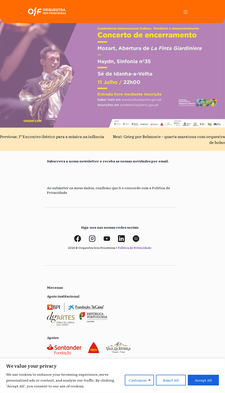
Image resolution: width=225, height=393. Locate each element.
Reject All (171, 380)
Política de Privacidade (134, 247)
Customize (138, 380)
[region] (112, 376)
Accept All (203, 380)
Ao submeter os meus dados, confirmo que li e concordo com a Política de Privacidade (108, 190)
